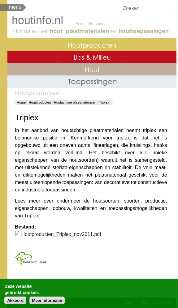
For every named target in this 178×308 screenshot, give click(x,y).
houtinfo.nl (37, 20)
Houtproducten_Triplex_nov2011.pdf (61, 234)
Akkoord (15, 301)
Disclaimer (97, 24)
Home (80, 24)
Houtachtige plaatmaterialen (75, 102)
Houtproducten (40, 102)
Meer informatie (47, 301)
